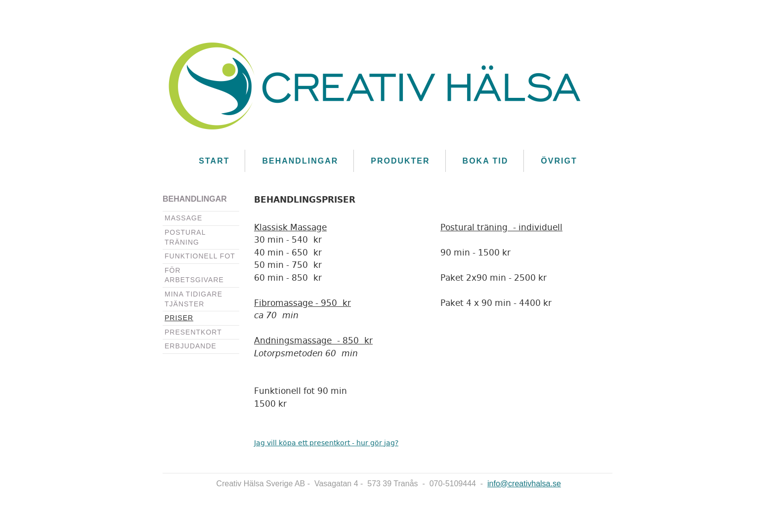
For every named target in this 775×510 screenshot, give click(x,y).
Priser (179, 318)
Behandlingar (300, 161)
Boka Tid (486, 161)
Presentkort (193, 332)
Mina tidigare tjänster (193, 299)
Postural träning (185, 237)
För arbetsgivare (194, 275)
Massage (183, 218)
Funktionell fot (200, 256)
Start (214, 161)
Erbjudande (190, 346)
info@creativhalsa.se (524, 483)
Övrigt (559, 161)
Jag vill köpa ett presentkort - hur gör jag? (326, 443)
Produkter (400, 161)
